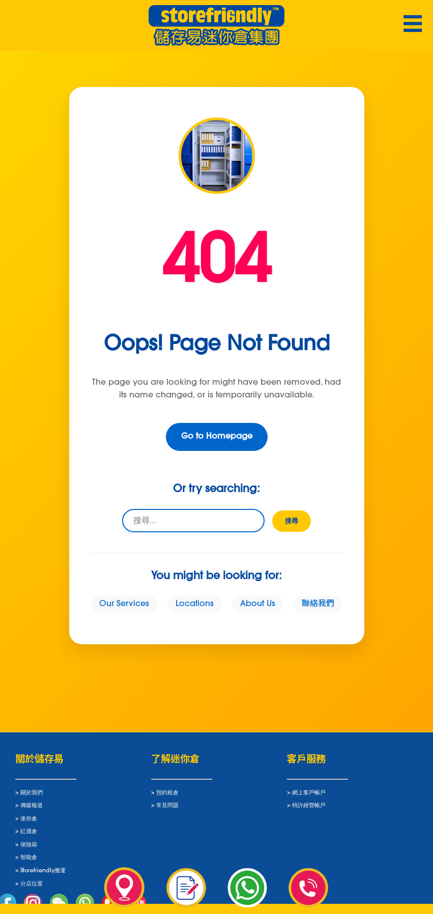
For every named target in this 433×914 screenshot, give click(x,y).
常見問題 (167, 809)
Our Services (124, 604)
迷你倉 (28, 822)
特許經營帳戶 (309, 809)
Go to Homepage (216, 437)
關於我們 (31, 796)
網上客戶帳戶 (309, 796)
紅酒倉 (28, 835)
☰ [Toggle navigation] (412, 26)
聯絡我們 (318, 604)
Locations (195, 604)
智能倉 (28, 861)
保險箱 (28, 848)
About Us (257, 604)
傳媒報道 (31, 809)
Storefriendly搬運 (43, 874)
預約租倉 (167, 796)
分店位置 (31, 887)
